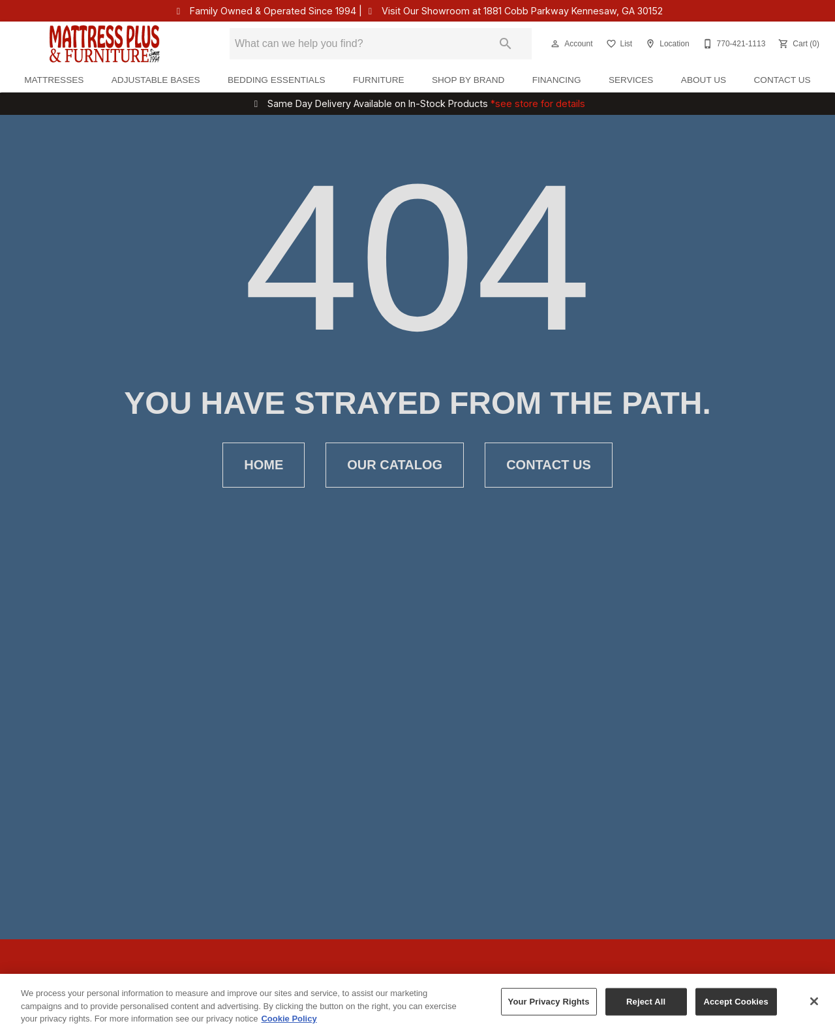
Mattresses (54, 80)
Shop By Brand (468, 80)
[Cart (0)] (797, 44)
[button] (555, 44)
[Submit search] (505, 43)
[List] (618, 44)
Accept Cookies (735, 1006)
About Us (703, 80)
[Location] (666, 44)
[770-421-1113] (733, 44)
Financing (556, 80)
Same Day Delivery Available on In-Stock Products (426, 103)
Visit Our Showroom (522, 10)
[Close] (814, 1005)
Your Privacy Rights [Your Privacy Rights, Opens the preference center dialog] (549, 1006)
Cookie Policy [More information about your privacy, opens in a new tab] (288, 1023)
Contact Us (782, 80)
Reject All (645, 1006)
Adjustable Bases (156, 80)
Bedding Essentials (277, 80)
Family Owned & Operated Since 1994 (273, 10)
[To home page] (104, 43)
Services (631, 80)
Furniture (378, 80)
